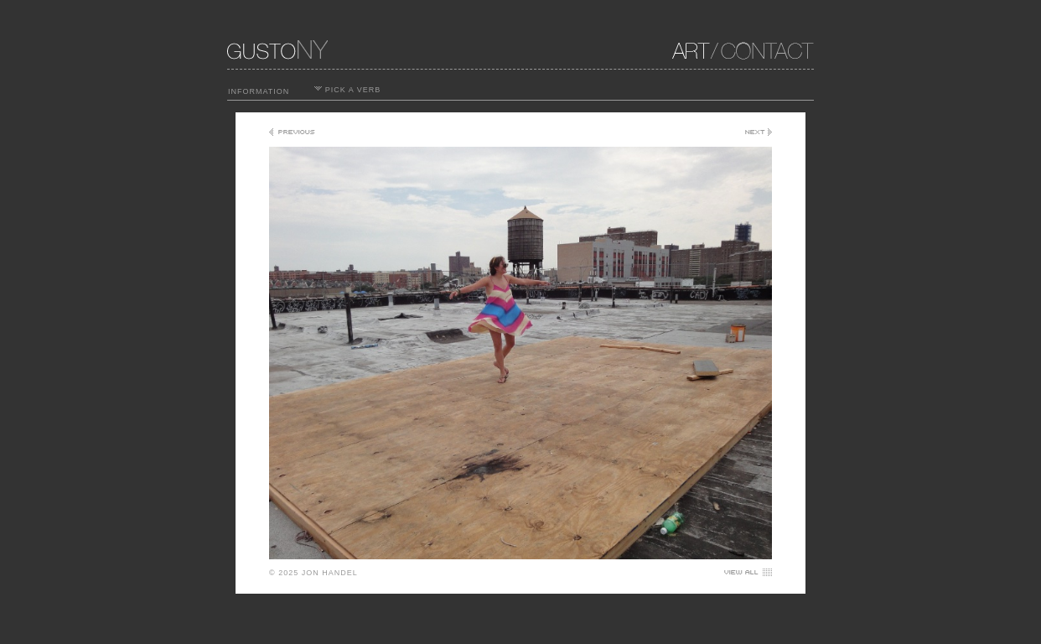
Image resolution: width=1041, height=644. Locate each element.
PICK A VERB (347, 90)
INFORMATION (258, 91)
